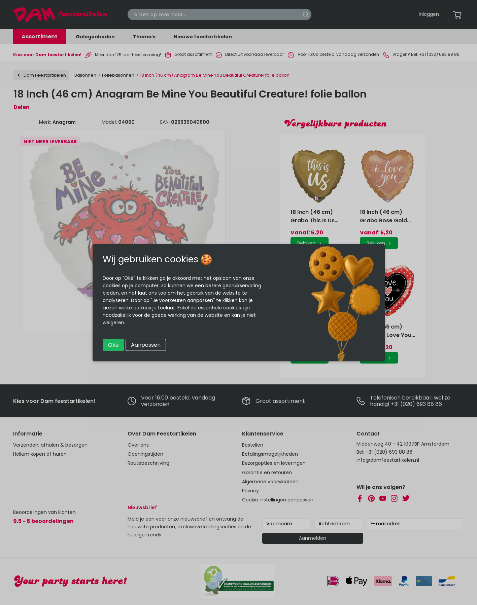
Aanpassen (146, 344)
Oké (113, 344)
